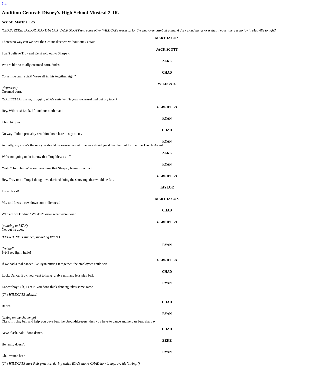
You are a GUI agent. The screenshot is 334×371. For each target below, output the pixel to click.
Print (5, 3)
